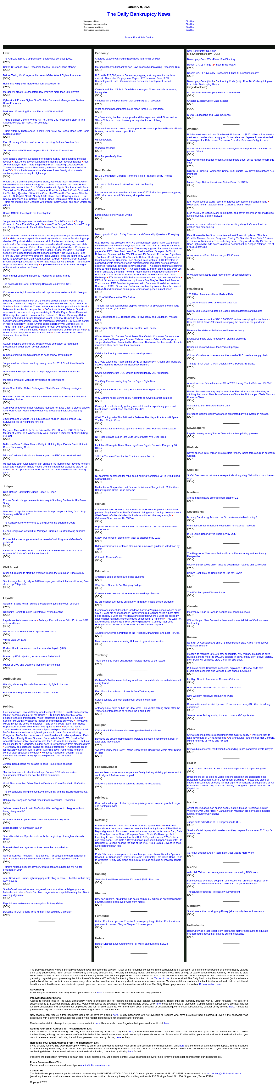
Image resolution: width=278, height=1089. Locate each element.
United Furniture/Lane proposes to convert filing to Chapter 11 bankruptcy (138, 923)
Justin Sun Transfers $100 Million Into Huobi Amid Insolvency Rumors (138, 363)
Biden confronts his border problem (22, 309)
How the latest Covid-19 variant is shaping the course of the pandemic (226, 322)
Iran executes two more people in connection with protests (219, 880)
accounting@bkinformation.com (224, 1073)
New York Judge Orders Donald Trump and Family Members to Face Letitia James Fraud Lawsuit (46, 226)
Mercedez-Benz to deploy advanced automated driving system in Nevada (228, 413)
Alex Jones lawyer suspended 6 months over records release (47, 161)
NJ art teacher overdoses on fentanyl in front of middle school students (134, 601)
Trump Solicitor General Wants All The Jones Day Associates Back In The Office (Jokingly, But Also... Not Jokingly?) (44, 121)
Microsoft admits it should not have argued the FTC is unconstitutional (42, 455)
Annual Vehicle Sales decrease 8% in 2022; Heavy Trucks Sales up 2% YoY (229, 383)
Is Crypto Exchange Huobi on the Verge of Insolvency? (125, 361)
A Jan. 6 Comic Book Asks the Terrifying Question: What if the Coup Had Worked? (46, 192)
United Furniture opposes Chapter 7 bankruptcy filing (124, 921)
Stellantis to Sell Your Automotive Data (208, 405)
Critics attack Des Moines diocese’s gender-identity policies (128, 730)
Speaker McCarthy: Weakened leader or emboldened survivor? (38, 720)
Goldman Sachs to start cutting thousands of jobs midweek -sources (41, 603)
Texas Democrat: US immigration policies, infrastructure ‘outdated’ (45, 314)
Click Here (190, 21)
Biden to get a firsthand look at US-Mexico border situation (35, 300)
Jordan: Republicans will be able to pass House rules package (37, 763)
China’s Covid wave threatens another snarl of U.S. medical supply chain (227, 355)
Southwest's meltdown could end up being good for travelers (230, 136)
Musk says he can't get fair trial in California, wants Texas (219, 204)
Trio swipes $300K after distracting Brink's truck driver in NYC (37, 284)
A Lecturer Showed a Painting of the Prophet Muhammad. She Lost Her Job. (137, 632)
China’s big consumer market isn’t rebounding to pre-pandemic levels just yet (230, 749)
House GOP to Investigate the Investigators (27, 213)
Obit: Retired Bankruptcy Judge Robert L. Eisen (29, 491)
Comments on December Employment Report (145, 81)
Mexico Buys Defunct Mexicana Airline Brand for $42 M (217, 182)
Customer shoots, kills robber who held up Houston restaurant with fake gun (45, 292)
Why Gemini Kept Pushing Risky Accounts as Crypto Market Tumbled (133, 397)
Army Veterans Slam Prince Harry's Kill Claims (213, 255)
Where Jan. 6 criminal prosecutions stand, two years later (35, 181)
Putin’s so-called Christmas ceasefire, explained (214, 668)
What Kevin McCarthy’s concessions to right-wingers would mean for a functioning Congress (46, 732)
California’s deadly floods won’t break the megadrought (140, 515)
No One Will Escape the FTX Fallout (115, 297)
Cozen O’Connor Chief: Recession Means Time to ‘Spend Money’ (39, 67)
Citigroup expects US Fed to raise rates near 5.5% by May (127, 58)
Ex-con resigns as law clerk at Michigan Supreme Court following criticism (44, 531)
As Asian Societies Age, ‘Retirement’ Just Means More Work (220, 852)
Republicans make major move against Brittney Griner (33, 903)
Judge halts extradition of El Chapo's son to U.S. (214, 822)
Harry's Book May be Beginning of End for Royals (214, 572)
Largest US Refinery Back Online (113, 214)
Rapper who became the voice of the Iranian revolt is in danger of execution (227, 882)
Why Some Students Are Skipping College (118, 585)
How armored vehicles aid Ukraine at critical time (214, 687)
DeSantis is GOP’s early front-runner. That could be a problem (37, 911)
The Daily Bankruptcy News (139, 14)
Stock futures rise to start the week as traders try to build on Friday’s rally (43, 572)
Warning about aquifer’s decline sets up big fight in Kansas (35, 684)
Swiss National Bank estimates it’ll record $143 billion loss (127, 879)
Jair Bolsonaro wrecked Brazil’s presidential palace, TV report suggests (226, 768)
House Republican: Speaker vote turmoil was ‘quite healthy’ (44, 725)
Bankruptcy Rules (209, 84)
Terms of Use (161, 978)
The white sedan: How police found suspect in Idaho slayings (44, 251)
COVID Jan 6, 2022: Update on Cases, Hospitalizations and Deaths (224, 310)
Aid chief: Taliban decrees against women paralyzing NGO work (222, 872)
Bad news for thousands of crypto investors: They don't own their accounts (138, 344)
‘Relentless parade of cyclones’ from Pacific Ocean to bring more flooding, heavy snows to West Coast (138, 512)
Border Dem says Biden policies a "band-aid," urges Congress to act (44, 316)
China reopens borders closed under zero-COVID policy (218, 734)
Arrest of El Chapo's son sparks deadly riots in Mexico (217, 807)
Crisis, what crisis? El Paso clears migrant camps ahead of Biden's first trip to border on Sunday (44, 303)
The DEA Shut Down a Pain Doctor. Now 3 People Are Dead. (221, 363)
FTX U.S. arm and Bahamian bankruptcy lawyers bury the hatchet (144, 286)
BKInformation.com (210, 984)
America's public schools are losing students (119, 576)
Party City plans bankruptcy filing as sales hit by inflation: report (145, 859)
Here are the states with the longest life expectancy (215, 330)
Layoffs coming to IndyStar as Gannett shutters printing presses (222, 433)
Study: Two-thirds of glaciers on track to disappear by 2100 (127, 537)
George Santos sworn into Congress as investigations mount (44, 858)
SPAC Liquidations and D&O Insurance (209, 114)
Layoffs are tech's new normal (19, 620)
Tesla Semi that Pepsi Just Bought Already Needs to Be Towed (130, 660)
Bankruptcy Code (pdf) (228, 81)
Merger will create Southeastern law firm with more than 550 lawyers (41, 91)
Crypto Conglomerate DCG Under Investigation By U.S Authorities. (132, 372)
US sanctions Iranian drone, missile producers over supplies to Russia (134, 128)
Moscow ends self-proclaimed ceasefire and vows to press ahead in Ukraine (225, 669)
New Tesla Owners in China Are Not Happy (233, 394)
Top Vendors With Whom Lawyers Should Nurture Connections (38, 150)
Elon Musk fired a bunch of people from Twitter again (124, 691)
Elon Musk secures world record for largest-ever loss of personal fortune (227, 201)
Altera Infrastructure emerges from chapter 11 (212, 497)
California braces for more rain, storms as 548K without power (129, 509)
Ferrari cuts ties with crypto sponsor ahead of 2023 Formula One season (135, 428)
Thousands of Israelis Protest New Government (213, 891)
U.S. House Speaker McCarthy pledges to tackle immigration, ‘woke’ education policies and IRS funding (43, 716)
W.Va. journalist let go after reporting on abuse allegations (219, 274)
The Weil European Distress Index (206, 592)
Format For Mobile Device (139, 37)
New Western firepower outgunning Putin (210, 695)
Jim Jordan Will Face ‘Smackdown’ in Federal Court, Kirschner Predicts (45, 189)
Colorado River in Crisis (108, 557)
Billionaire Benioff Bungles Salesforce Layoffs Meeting (33, 611)
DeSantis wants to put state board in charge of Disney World (36, 819)
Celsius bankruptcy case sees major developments (123, 353)
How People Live (108, 156)
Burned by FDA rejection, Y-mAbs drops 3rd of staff (31, 656)
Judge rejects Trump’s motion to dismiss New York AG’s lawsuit (38, 221)
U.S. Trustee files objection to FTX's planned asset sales (126, 242)
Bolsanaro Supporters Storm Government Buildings (215, 779)
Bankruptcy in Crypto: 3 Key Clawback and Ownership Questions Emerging (137, 234)
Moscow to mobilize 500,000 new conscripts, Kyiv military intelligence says (228, 653)
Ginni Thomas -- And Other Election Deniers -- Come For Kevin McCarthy (44, 783)
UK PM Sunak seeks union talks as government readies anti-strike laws (226, 564)
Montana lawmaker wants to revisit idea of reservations (33, 379)
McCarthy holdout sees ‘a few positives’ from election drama (56, 743)
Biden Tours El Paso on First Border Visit (63, 329)
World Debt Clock (105, 147)
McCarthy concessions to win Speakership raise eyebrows (48, 735)
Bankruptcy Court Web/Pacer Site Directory (211, 59)
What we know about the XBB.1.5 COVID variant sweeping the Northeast (228, 319)
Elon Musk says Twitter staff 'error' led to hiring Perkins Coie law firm (41, 142)
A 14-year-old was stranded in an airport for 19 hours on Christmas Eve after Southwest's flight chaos (230, 139)
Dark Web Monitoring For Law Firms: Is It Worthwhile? (33, 111)
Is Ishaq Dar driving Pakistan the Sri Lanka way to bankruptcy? (222, 517)
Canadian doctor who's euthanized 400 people (213, 347)
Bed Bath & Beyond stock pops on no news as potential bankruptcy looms (135, 827)
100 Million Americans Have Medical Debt (210, 294)
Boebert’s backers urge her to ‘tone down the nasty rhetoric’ (36, 847)
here (99, 992)
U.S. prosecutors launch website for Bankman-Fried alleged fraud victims (137, 258)
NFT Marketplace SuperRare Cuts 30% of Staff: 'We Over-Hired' (130, 436)
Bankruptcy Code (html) (200, 81)
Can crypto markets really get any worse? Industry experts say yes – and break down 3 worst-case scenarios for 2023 (135, 407)
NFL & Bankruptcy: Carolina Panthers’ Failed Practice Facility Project (133, 175)
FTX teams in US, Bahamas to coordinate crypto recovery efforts (144, 277)
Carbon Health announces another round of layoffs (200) (34, 648)
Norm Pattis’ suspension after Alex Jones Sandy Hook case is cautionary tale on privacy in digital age (42, 172)
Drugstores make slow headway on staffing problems (216, 338)
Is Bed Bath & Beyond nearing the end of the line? (138, 841)
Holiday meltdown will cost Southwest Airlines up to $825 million (222, 134)
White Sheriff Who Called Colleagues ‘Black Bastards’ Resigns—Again (42, 388)
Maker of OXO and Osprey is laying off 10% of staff (31, 664)
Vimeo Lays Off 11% (14, 639)
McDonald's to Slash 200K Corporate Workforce (29, 631)
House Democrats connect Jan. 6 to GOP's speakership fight (44, 186)
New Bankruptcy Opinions (201, 50)
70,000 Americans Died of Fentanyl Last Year (212, 302)
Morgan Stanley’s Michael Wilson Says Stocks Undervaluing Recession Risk (137, 67)
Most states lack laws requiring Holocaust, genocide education (129, 641)
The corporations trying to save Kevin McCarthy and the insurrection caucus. (45, 791)
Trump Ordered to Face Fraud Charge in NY (43, 223)
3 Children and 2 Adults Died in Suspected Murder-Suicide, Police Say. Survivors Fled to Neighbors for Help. (42, 420)
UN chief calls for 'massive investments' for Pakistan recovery (221, 525)
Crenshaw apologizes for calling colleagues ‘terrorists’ (34, 746)
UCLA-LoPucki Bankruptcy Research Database (213, 92)
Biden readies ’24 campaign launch (22, 827)
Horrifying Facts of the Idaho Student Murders (46, 250)
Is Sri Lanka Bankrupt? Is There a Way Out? (211, 533)
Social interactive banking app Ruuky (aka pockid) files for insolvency (225, 911)
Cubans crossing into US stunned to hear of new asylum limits (37, 354)
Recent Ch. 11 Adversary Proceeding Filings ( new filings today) (223, 73)
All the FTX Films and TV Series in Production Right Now (149, 254)
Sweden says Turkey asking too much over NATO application (221, 715)
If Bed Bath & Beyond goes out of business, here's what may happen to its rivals (138, 830)
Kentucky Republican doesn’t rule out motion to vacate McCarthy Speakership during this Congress (43, 754)
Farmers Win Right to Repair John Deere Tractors (30, 692)
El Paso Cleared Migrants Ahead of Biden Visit (46, 331)
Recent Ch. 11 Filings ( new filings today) (211, 64)
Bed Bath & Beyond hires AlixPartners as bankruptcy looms (128, 825)
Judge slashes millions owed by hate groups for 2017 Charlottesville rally (43, 363)
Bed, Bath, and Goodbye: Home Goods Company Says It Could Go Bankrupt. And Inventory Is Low (139, 834)
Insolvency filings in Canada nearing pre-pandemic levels (219, 611)
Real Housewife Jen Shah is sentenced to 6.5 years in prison (221, 235)
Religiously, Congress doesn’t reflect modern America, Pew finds (39, 800)
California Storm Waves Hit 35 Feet (114, 518)
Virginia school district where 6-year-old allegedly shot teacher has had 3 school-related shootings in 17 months (137, 617)
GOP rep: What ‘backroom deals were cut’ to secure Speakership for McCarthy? (42, 728)
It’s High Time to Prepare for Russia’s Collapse (213, 679)
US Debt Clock (103, 139)
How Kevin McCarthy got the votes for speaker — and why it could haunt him (45, 722)
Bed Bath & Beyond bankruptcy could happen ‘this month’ (146, 840)
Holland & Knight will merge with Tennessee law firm (32, 83)
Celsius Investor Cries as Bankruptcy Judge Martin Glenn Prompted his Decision (135, 341)
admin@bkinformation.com (95, 1065)
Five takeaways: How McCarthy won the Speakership (32, 712)
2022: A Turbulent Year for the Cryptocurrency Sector (124, 456)
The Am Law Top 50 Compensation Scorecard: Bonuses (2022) (38, 58)
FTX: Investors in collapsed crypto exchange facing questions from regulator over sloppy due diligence (136, 263)
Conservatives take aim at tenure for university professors (127, 593)
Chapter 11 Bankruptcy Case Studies (208, 100)
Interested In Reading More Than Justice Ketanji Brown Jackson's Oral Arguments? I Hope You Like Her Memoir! (42, 552)
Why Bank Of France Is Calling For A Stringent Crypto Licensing (130, 389)
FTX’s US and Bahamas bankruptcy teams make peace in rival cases (133, 289)
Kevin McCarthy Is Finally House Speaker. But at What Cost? (46, 737)
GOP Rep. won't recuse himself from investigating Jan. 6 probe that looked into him (45, 183)
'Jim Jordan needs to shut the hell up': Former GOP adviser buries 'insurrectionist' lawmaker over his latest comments (39, 774)
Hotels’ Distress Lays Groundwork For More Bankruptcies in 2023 (131, 943)
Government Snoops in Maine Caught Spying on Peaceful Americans (41, 371)
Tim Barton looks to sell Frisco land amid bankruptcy (124, 184)
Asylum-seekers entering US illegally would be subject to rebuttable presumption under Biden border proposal (40, 345)
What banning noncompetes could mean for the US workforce (129, 108)
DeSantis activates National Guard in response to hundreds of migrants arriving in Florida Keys (44, 311)
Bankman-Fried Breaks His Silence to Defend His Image (128, 257)
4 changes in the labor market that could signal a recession (128, 100)
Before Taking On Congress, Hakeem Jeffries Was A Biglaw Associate (42, 75)
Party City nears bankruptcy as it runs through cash (123, 854)
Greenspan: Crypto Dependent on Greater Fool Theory (125, 328)
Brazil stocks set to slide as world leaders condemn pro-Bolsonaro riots (226, 776)
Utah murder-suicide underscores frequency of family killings (36, 275)
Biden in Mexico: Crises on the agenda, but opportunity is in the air (51, 306)
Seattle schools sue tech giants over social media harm (125, 699)
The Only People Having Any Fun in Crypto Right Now (125, 381)
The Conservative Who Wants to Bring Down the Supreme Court (39, 522)
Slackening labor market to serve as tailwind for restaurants (128, 783)
